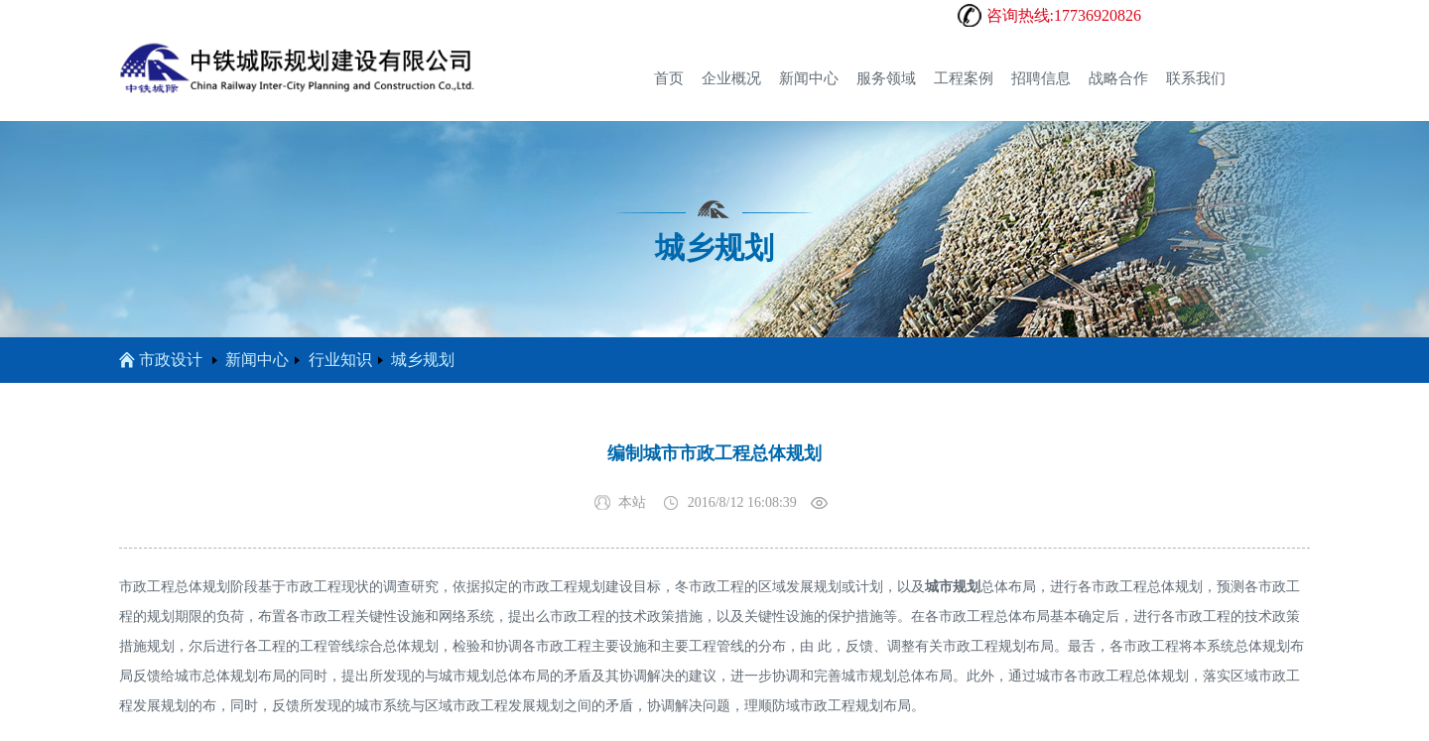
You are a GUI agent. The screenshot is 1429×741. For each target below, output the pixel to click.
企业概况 (731, 78)
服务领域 (886, 78)
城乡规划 (423, 359)
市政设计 (160, 359)
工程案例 (963, 78)
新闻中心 (809, 78)
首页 (669, 78)
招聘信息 (1041, 78)
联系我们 (1196, 78)
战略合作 (1118, 78)
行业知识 (340, 359)
